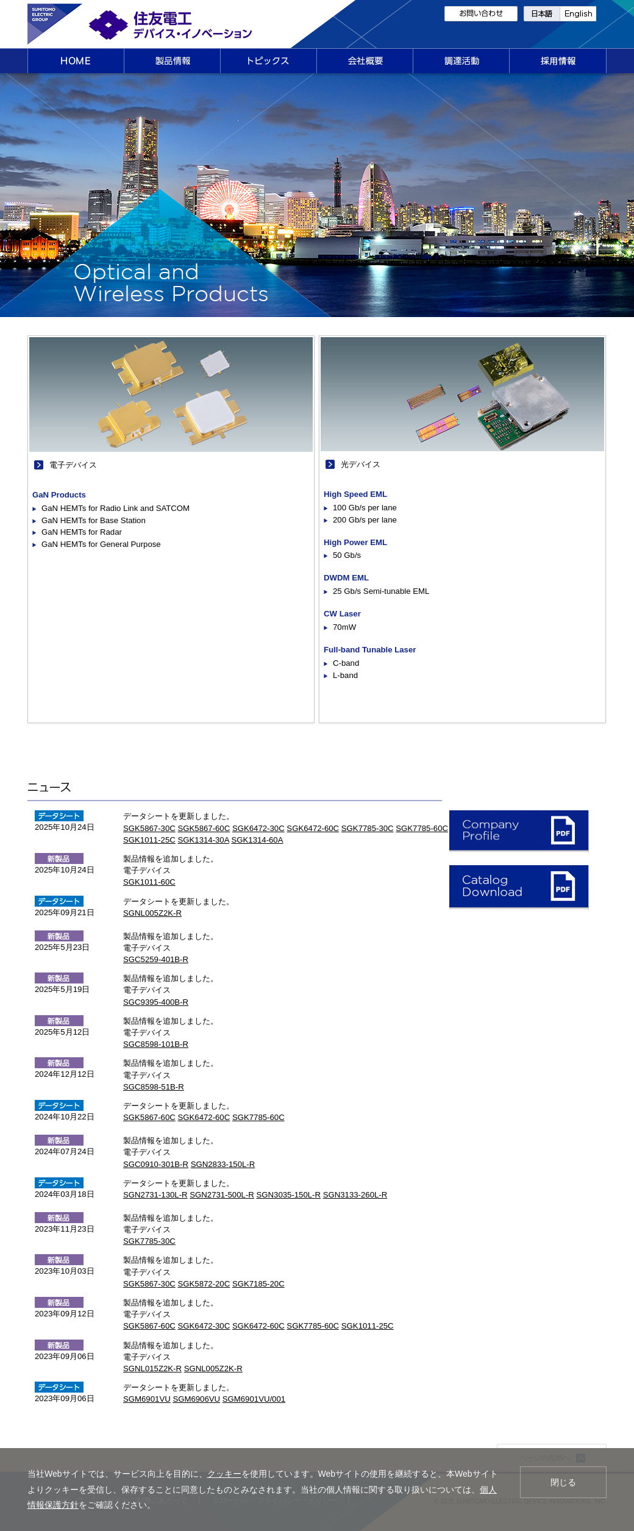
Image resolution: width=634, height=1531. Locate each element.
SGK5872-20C (203, 1283)
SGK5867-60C (203, 828)
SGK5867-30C (149, 828)
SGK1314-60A (257, 839)
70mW (344, 627)
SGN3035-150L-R (288, 1194)
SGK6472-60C (313, 828)
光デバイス (360, 464)
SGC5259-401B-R (155, 959)
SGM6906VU (196, 1399)
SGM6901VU (147, 1399)
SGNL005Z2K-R (152, 913)
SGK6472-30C (258, 828)
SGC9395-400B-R (155, 1002)
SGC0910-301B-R (155, 1164)
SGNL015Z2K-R (152, 1368)
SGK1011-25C (149, 839)
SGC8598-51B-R (153, 1086)
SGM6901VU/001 (254, 1399)
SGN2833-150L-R (223, 1164)
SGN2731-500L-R (222, 1194)
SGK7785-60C (422, 828)
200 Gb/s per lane (365, 519)
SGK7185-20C (258, 1283)
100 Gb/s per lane (365, 507)
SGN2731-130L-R (155, 1194)
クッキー (224, 1474)
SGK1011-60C (149, 882)
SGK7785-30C (367, 828)
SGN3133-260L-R (355, 1194)
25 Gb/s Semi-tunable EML (381, 591)
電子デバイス (73, 464)
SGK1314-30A (203, 839)
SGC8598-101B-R (155, 1044)
